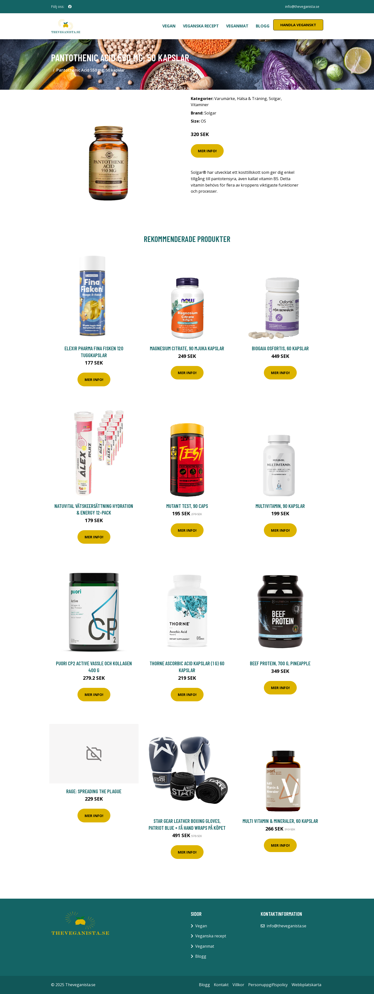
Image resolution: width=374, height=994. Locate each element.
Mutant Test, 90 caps (187, 506)
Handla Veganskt (298, 24)
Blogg (263, 26)
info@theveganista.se (302, 6)
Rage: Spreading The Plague (93, 791)
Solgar (275, 98)
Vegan (169, 26)
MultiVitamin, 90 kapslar (280, 506)
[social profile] (70, 6)
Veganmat (237, 26)
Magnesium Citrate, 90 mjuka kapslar (187, 348)
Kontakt (221, 984)
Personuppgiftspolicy (268, 984)
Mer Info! (207, 150)
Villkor (238, 984)
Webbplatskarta (306, 984)
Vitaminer (200, 104)
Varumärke (224, 98)
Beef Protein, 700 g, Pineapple (280, 663)
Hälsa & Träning (252, 98)
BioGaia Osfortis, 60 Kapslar (280, 348)
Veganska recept (201, 26)
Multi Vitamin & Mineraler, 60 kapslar (280, 821)
